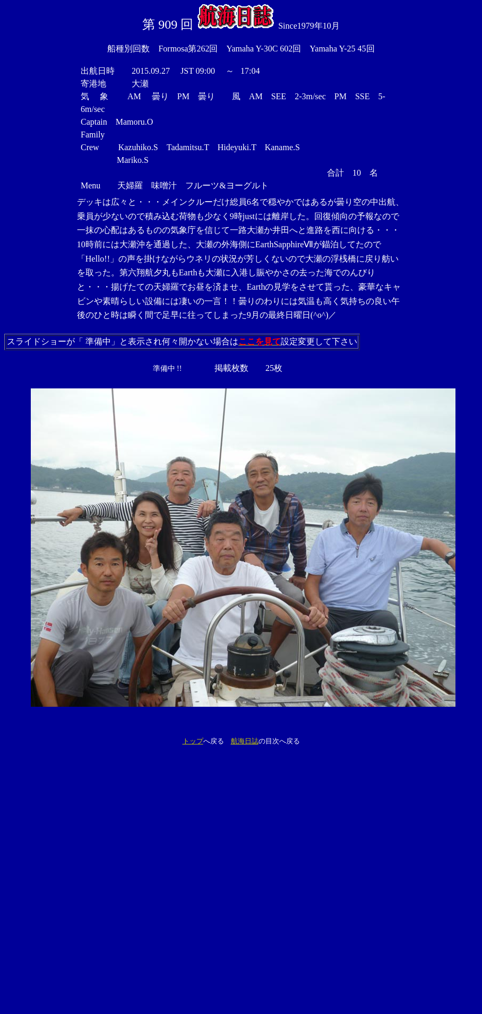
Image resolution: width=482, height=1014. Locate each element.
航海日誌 (245, 741)
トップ (193, 741)
